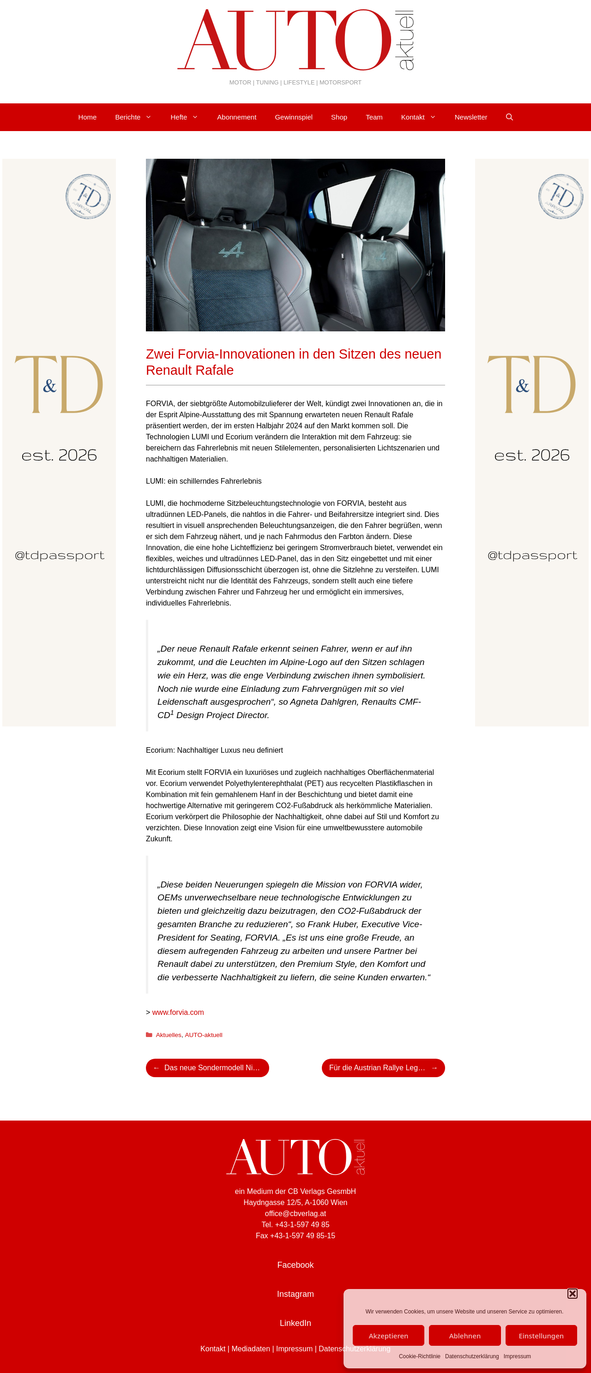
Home (87, 117)
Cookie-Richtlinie (419, 1356)
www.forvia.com (178, 1012)
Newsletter (471, 117)
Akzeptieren (389, 1335)
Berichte (138, 117)
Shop (339, 117)
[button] (572, 1293)
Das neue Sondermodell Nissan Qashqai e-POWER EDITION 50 (216, 1068)
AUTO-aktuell (203, 1034)
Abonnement (236, 117)
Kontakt (423, 117)
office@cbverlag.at (295, 1213)
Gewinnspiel (294, 117)
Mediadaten (250, 1349)
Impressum (517, 1356)
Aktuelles (168, 1034)
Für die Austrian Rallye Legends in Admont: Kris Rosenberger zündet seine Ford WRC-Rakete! (387, 1068)
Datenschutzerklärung (472, 1356)
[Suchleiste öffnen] (509, 117)
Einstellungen (541, 1335)
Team (374, 117)
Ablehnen (465, 1335)
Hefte (189, 117)
